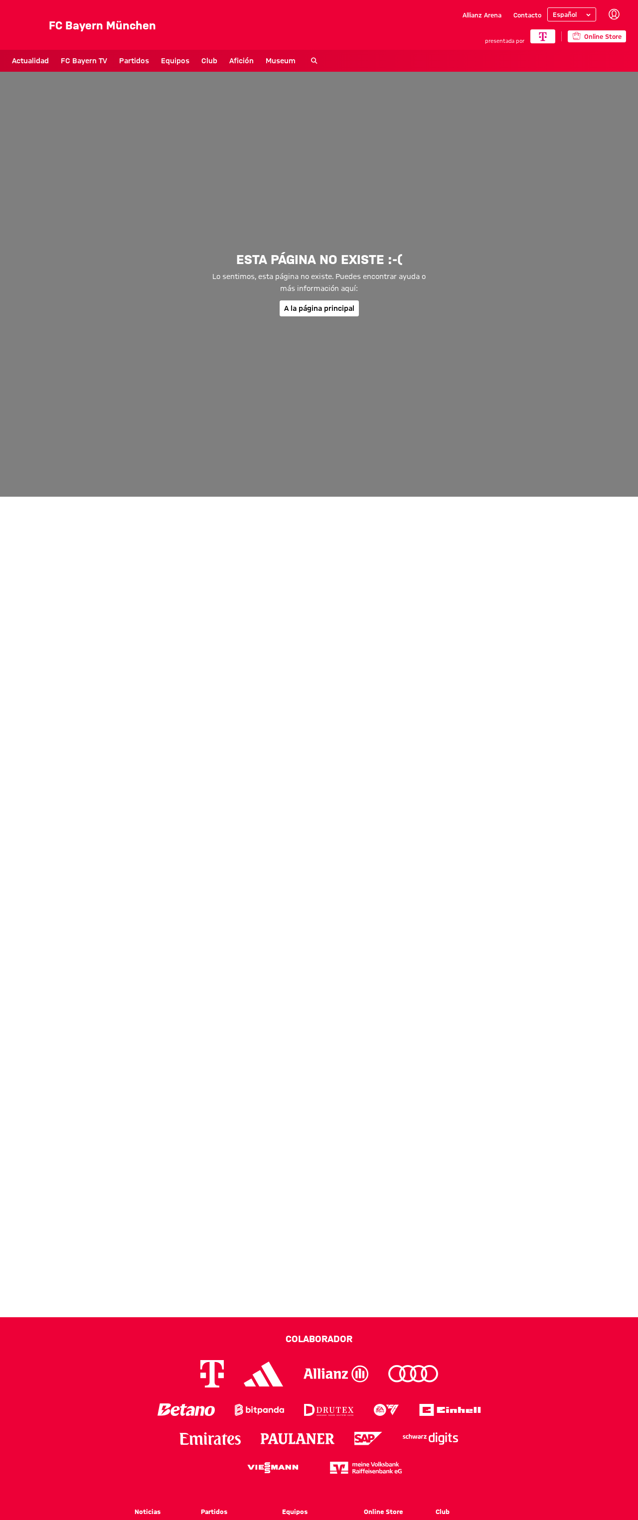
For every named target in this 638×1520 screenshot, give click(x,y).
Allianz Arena (482, 14)
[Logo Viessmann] (273, 1467)
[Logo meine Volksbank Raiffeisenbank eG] (365, 1467)
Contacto (527, 14)
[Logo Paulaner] (297, 1438)
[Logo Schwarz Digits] (430, 1438)
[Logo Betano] (186, 1409)
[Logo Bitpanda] (259, 1409)
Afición (241, 61)
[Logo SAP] (368, 1438)
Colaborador (319, 1339)
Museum (281, 61)
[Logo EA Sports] (386, 1409)
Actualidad (30, 61)
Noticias (147, 1511)
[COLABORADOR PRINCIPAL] (542, 36)
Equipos (175, 61)
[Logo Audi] (413, 1373)
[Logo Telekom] (212, 1373)
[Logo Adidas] (264, 1374)
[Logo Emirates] (210, 1438)
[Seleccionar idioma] (572, 14)
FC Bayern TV (84, 61)
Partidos (134, 61)
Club (209, 61)
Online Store (383, 1511)
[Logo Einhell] (450, 1409)
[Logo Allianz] (336, 1373)
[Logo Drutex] (328, 1409)
